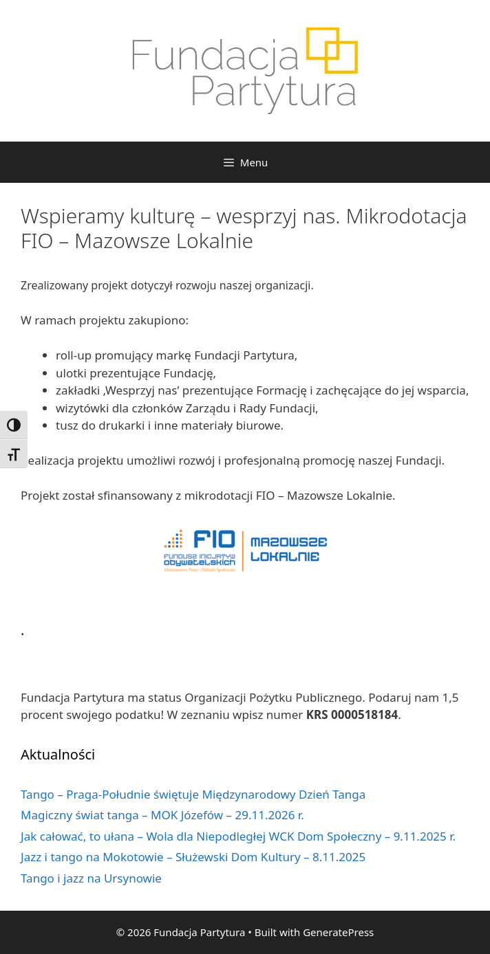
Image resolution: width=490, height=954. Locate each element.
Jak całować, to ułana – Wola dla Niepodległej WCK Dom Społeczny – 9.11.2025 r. (238, 836)
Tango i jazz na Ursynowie (91, 878)
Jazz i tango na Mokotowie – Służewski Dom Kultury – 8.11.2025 (193, 857)
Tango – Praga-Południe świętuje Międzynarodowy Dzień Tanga (193, 794)
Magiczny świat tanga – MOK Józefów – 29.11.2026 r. (162, 815)
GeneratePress (338, 932)
